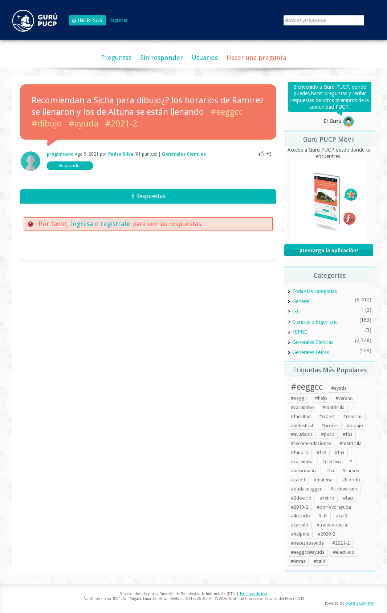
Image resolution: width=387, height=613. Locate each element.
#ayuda (83, 124)
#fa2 (321, 452)
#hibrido (351, 479)
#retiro (327, 498)
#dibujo (47, 124)
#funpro (299, 452)
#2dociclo (301, 498)
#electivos (343, 552)
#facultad (301, 416)
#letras (298, 561)
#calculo (299, 525)
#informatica (304, 470)
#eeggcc (227, 112)
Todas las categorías (314, 291)
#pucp (327, 434)
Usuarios (205, 57)
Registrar (119, 20)
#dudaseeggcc (306, 489)
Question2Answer (360, 603)
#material (324, 479)
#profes (329, 425)
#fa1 (348, 434)
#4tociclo (300, 515)
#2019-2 (299, 507)
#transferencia (332, 525)
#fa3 (340, 452)
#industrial (302, 425)
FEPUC (299, 332)
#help (321, 398)
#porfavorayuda (334, 507)
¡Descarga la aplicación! (329, 250)
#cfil (322, 515)
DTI (296, 311)
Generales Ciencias (184, 154)
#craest (327, 416)
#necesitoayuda (307, 543)
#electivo (331, 461)
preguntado (60, 154)
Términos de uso (253, 594)
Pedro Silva (120, 154)
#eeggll (299, 398)
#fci (330, 470)
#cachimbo (302, 407)
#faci (348, 498)
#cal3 (341, 515)
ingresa (82, 224)
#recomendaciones (311, 443)
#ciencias (352, 416)
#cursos (350, 470)
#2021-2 (121, 124)
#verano (344, 398)
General (300, 301)
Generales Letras (310, 352)
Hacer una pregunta (256, 57)
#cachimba (302, 461)
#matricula (333, 407)
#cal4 (319, 561)
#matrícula (350, 443)
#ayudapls (302, 434)
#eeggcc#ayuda (308, 552)
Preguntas (116, 57)
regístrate (115, 224)
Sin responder (161, 57)
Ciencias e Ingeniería (315, 322)
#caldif (298, 479)
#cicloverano (343, 489)
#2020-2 (326, 534)
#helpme (300, 534)
